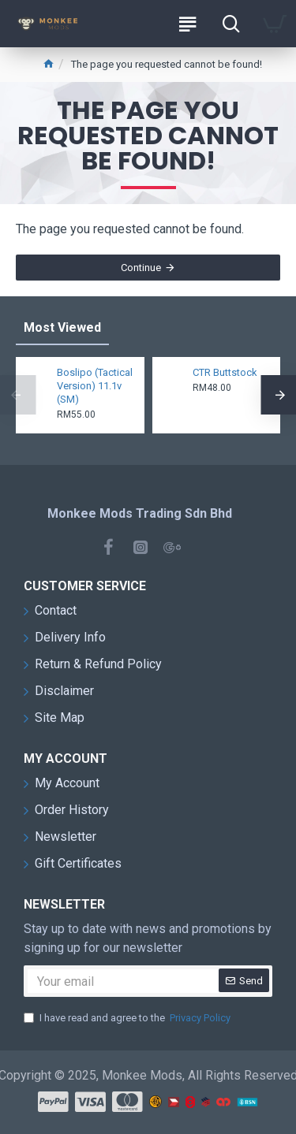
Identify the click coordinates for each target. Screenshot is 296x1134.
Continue (141, 267)
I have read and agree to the (128, 1018)
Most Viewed (62, 327)
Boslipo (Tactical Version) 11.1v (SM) (95, 385)
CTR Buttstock (225, 372)
